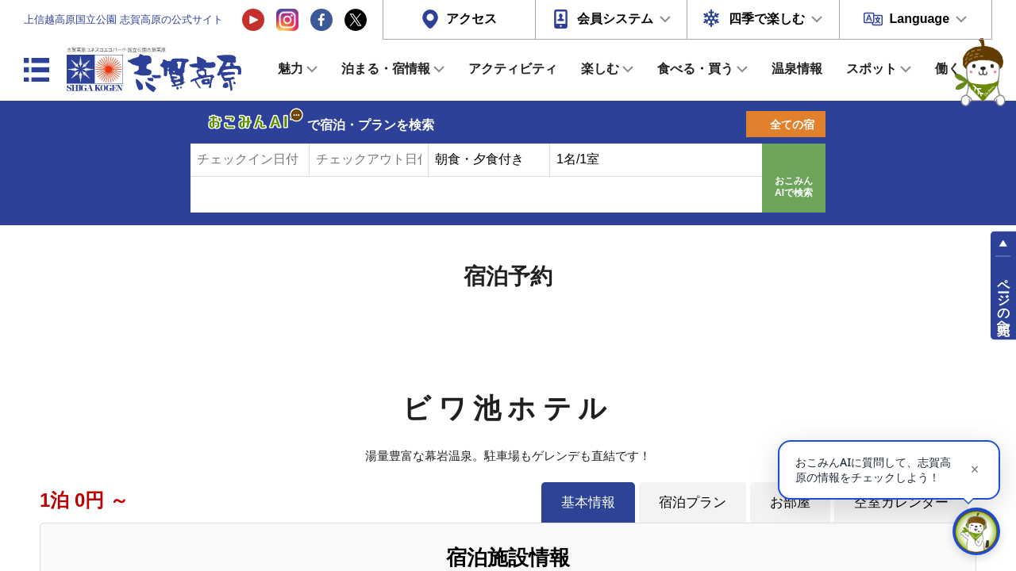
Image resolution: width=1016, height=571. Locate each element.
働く (947, 68)
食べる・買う (695, 68)
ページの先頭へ (1003, 299)
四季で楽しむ (767, 18)
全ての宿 (792, 124)
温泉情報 (797, 68)
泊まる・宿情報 (385, 68)
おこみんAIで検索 (794, 187)
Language (919, 18)
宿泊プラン (692, 502)
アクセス (471, 18)
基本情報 (588, 502)
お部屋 (790, 502)
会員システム (615, 18)
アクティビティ (512, 68)
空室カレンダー (901, 502)
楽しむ (600, 68)
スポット (871, 68)
